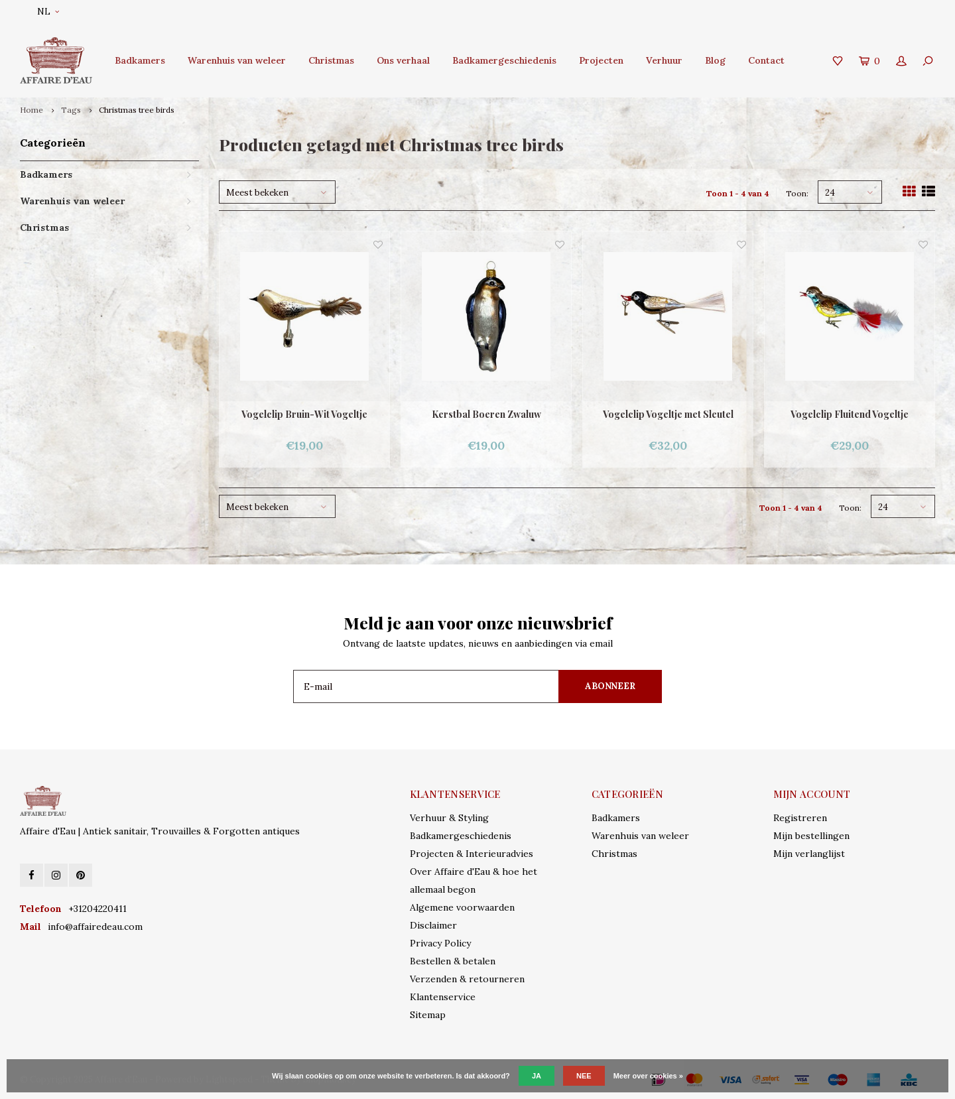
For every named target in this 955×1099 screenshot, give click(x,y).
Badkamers (140, 60)
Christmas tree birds (136, 110)
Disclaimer (433, 925)
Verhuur (664, 60)
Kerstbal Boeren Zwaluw (486, 414)
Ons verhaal (403, 60)
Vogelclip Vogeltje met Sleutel (668, 414)
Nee (584, 1076)
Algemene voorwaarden (462, 907)
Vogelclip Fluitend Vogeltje (850, 414)
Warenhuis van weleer (237, 60)
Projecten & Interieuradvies (471, 854)
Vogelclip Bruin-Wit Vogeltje (304, 414)
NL (48, 11)
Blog (715, 60)
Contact (766, 60)
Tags (71, 110)
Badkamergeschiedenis (504, 60)
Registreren (800, 818)
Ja (536, 1076)
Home (31, 110)
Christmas (331, 60)
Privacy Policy (440, 943)
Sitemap (428, 1015)
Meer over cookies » (648, 1076)
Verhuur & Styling (449, 818)
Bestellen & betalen (452, 961)
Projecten (601, 60)
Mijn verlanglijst (809, 854)
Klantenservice (443, 997)
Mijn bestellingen (811, 836)
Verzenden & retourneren (467, 979)
